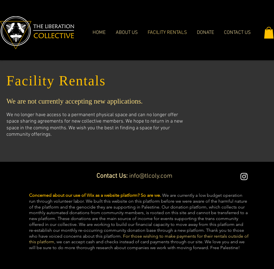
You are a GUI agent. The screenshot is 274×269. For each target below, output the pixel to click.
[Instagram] (244, 176)
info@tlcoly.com (151, 176)
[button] (269, 33)
